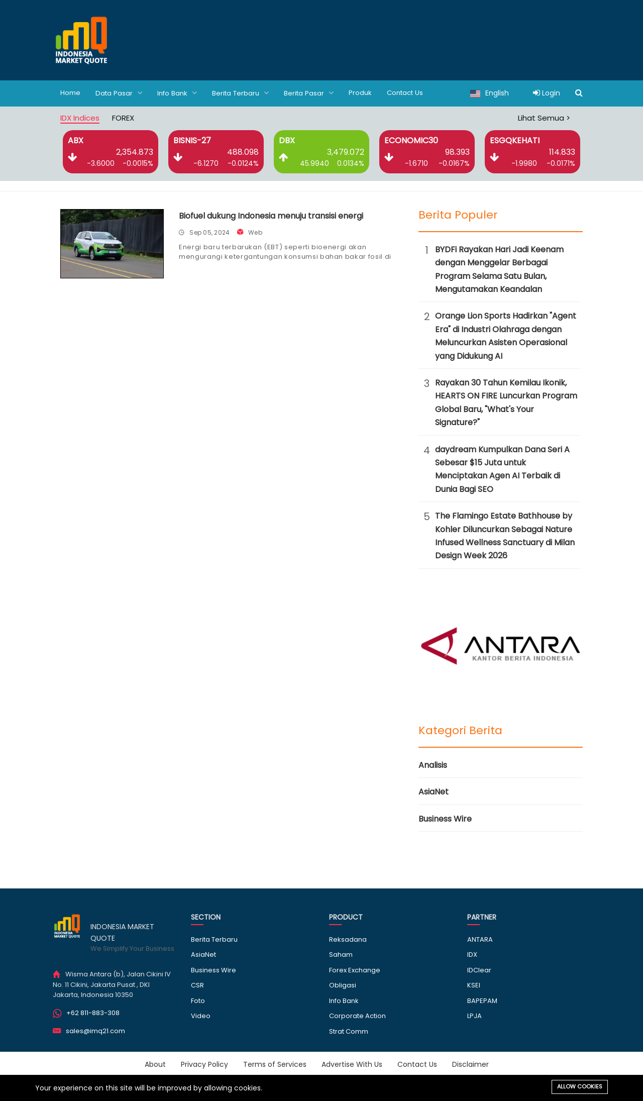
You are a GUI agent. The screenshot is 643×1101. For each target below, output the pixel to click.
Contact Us (415, 93)
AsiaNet (433, 791)
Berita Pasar (315, 92)
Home (70, 93)
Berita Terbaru (245, 92)
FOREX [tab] (123, 117)
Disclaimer (470, 1064)
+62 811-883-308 (93, 1012)
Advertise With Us (352, 1064)
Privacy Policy (204, 1064)
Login (546, 93)
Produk (368, 93)
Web (255, 232)
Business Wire (445, 818)
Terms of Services (274, 1064)
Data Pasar (120, 92)
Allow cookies (579, 1086)
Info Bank (180, 92)
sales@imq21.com (95, 1030)
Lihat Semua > (544, 117)
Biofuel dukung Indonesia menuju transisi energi (271, 215)
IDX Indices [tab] (79, 117)
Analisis (432, 764)
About (155, 1064)
